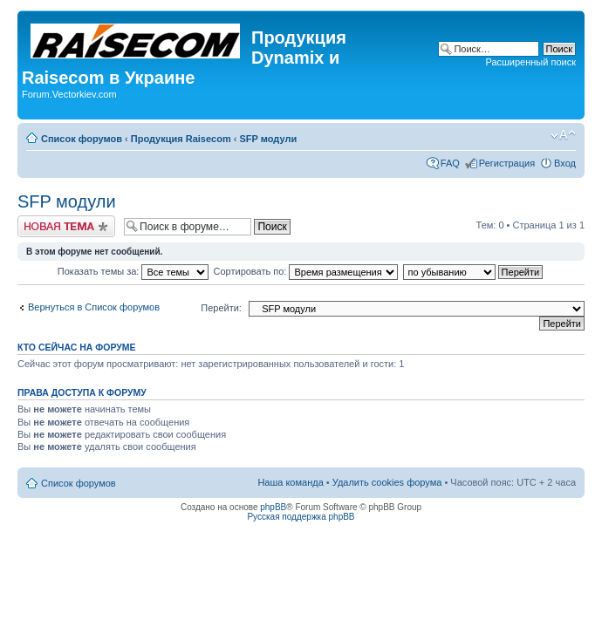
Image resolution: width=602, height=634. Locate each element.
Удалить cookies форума (387, 482)
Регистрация (507, 163)
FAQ (450, 163)
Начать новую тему (66, 226)
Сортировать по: (306, 271)
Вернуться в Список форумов (94, 307)
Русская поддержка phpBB (300, 517)
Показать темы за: (133, 271)
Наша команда (290, 482)
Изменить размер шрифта (563, 135)
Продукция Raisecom (181, 138)
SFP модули (268, 138)
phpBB (273, 507)
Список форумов (81, 138)
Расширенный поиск (530, 62)
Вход (565, 163)
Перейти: (221, 308)
